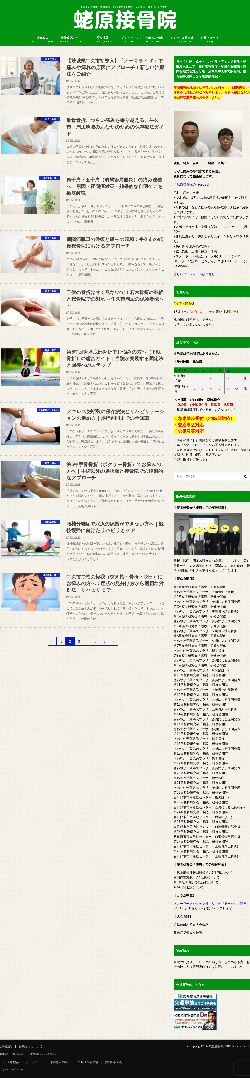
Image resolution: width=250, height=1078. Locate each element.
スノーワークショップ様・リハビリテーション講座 (210, 903)
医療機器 (102, 39)
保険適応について (72, 39)
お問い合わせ (209, 39)
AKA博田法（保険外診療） (43, 1054)
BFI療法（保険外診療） (12, 1054)
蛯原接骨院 (216, 1046)
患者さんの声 (154, 39)
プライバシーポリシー (11, 1069)
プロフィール (129, 39)
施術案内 (42, 39)
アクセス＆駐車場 (182, 39)
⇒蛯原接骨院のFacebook (192, 184)
